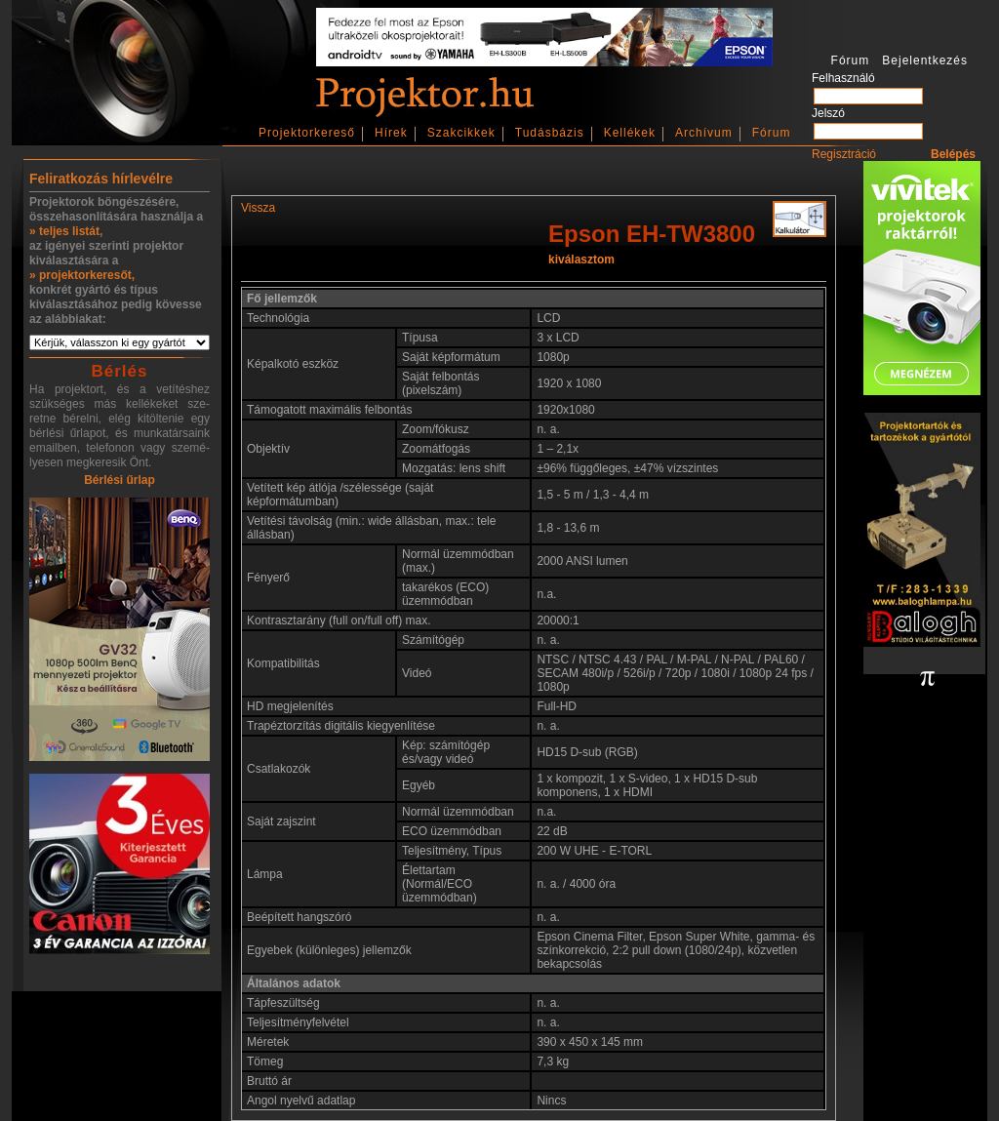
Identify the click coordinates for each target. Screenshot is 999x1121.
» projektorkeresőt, (82, 275)
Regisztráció (844, 154)
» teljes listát (64, 231)
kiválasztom (581, 259)
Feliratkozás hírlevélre (101, 178)
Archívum (704, 133)
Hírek (391, 133)
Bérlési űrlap (119, 480)
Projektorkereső (307, 133)
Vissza (258, 208)
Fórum (771, 133)
